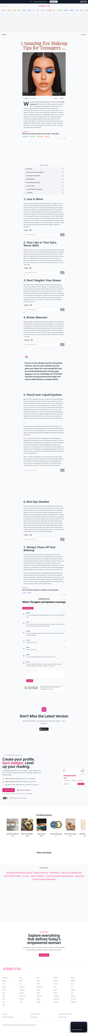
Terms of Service (63, 1017)
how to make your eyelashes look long (19, 873)
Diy (33, 10)
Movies (55, 993)
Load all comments (28, 608)
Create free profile (8, 790)
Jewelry (55, 990)
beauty (4, 34)
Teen (3, 1002)
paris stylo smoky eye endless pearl (44, 879)
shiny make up (55, 873)
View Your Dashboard (24, 790)
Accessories (59, 10)
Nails (3, 996)
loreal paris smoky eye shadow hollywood (59, 876)
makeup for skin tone (41, 873)
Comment (29, 680)
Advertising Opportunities (65, 1014)
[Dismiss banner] (64, 686)
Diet (3, 984)
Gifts (55, 987)
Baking (71, 10)
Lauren (27, 98)
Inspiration (22, 990)
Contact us (5, 1014)
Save (55, 98)
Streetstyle (43, 10)
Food (72, 984)
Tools (3, 1005)
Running (3, 10)
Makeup (22, 993)
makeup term (79, 876)
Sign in (30, 793)
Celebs (19, 10)
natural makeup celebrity (12, 876)
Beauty (24, 10)
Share (61, 98)
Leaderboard (66, 784)
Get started (80, 784)
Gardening (39, 987)
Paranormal (22, 996)
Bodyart (4, 980)
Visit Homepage (44, 955)
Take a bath (25, 136)
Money (8, 10)
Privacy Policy (34, 1017)
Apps (54, 10)
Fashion (38, 984)
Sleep (38, 999)
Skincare (22, 999)
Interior (38, 990)
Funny (3, 987)
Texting (24, 592)
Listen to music (40, 136)
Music (72, 993)
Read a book (32, 136)
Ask (62, 234)
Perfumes (14, 10)
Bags (38, 977)
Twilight (81, 10)
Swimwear (73, 999)
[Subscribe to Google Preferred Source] (31, 687)
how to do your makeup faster (71, 873)
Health (76, 10)
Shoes (3, 999)
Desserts (29, 10)
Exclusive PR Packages (7, 1017)
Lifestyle (73, 990)
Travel (37, 10)
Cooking (56, 980)
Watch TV (47, 136)
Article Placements (35, 1014)
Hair (72, 987)
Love (3, 993)
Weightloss (66, 10)
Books (21, 980)
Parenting (49, 10)
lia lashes (25, 876)
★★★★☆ (83, 34)
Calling (29, 592)
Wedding (56, 1002)
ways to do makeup (37, 876)
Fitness (55, 984)
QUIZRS (64, 138)
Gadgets (22, 987)
